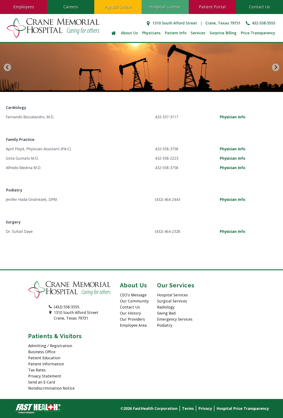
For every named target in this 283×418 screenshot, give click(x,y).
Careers (70, 7)
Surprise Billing (223, 32)
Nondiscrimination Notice (51, 388)
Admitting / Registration (50, 345)
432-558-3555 (260, 22)
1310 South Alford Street (171, 22)
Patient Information (46, 363)
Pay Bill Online (118, 7)
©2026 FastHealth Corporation (148, 408)
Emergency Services (174, 319)
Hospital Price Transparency (242, 408)
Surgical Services (172, 300)
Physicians (151, 32)
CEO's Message (133, 294)
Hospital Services (172, 294)
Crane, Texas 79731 (222, 22)
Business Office (41, 351)
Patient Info (175, 32)
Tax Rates (37, 369)
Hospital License (165, 7)
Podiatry (164, 325)
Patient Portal (212, 7)
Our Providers (132, 319)
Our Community (134, 300)
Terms (188, 408)
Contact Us (130, 307)
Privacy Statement (44, 375)
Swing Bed (166, 313)
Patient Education (44, 357)
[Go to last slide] (7, 67)
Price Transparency (258, 32)
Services (198, 32)
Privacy (205, 408)
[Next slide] (275, 67)
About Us (129, 32)
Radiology (166, 307)
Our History (130, 313)
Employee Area (133, 325)
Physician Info (232, 116)
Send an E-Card (41, 382)
